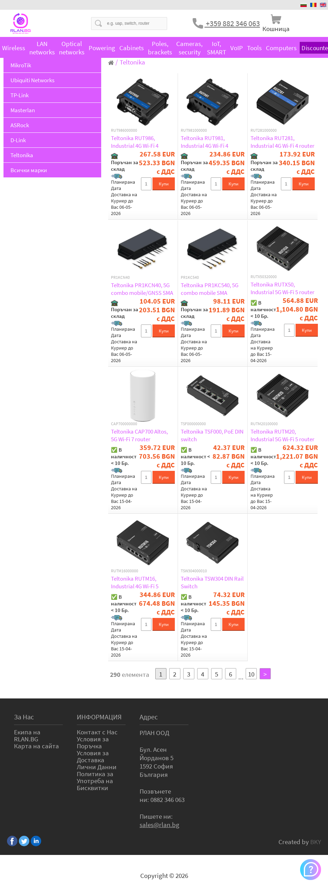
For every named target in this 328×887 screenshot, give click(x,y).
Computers (281, 48)
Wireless (13, 48)
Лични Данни (97, 766)
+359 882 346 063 (232, 23)
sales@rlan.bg (159, 824)
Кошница (276, 28)
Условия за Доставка (93, 756)
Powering (102, 48)
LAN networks (42, 47)
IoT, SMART (216, 47)
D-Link (18, 140)
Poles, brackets (160, 47)
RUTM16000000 (124, 571)
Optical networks (71, 47)
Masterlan (22, 110)
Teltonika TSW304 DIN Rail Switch (212, 582)
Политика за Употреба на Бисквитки (95, 780)
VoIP (236, 48)
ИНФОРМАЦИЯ (99, 716)
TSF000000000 (193, 424)
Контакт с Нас (97, 731)
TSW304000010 (194, 571)
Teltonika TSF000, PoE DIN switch (212, 435)
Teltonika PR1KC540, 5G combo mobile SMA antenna (209, 289)
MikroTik (20, 65)
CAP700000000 (124, 424)
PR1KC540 (190, 277)
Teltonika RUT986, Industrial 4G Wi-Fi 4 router (134, 142)
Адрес (149, 716)
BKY (315, 842)
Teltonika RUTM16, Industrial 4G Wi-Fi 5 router (134, 582)
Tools (254, 48)
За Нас (24, 716)
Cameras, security (189, 47)
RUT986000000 (124, 130)
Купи (164, 184)
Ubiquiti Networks (32, 80)
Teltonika (21, 155)
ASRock (19, 125)
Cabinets (131, 48)
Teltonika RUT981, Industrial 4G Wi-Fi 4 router (204, 142)
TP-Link (19, 95)
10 (251, 674)
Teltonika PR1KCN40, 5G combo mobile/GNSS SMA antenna (142, 289)
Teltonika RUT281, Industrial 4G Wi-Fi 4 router (282, 142)
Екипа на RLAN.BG (27, 735)
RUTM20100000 (264, 424)
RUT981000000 (194, 130)
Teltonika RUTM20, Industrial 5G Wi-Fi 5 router (282, 435)
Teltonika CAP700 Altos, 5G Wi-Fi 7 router (139, 435)
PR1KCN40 (120, 277)
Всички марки (28, 170)
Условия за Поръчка (93, 742)
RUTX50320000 (264, 277)
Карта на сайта (36, 745)
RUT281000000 (264, 130)
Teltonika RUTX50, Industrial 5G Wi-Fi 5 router (282, 288)
